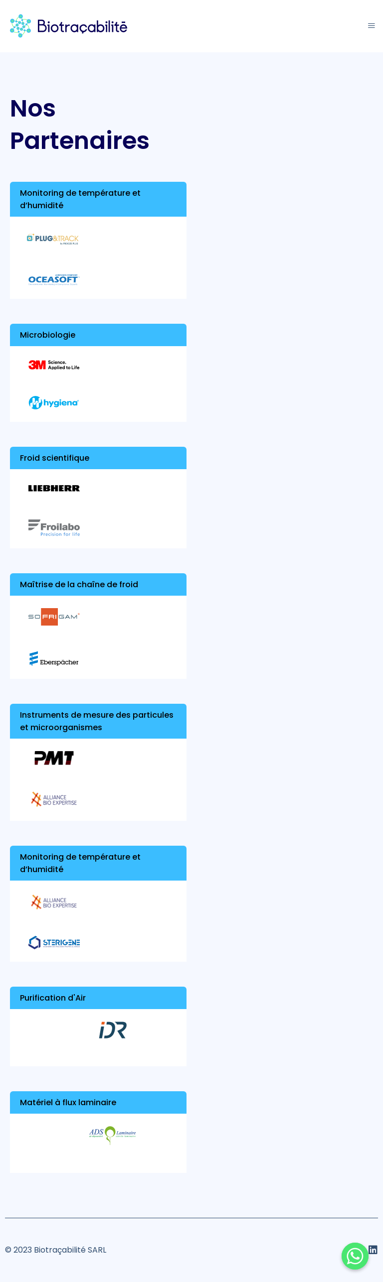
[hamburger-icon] (372, 26)
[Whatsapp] (355, 1256)
